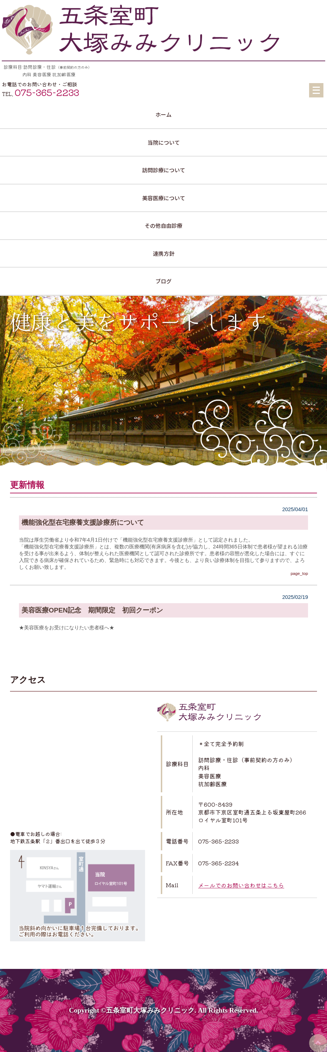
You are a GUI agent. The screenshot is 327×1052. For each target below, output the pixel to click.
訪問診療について (163, 170)
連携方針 (163, 253)
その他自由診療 (163, 225)
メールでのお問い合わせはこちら (241, 885)
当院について (164, 142)
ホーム (163, 114)
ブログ (163, 281)
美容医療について (163, 198)
